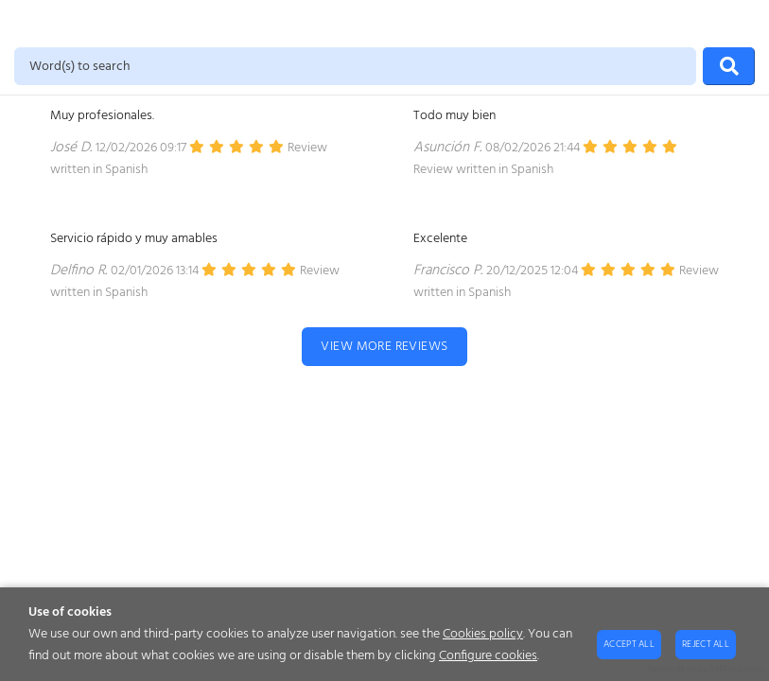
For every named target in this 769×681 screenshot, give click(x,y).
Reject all (705, 644)
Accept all (629, 644)
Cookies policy (483, 634)
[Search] (729, 66)
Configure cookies (488, 656)
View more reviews (384, 347)
